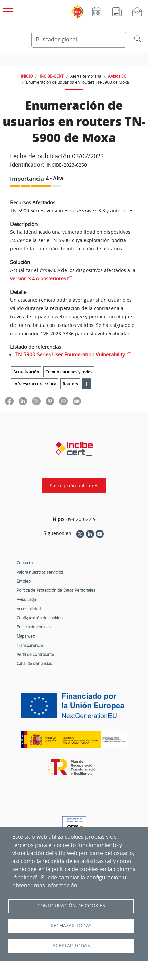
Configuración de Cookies (71, 906)
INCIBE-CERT (52, 76)
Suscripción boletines (74, 486)
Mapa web (26, 636)
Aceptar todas (71, 945)
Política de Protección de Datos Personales (56, 590)
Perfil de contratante (35, 654)
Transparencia (30, 645)
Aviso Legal (27, 599)
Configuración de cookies (40, 617)
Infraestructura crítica (34, 384)
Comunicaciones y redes (68, 372)
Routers (70, 384)
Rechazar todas (71, 926)
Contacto (25, 562)
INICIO (27, 76)
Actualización (26, 372)
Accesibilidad (29, 608)
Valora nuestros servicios (40, 572)
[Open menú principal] (7, 10)
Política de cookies (34, 626)
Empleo (24, 581)
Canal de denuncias (34, 663)
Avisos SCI (117, 76)
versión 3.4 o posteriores (38, 278)
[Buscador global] (78, 40)
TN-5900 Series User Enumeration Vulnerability (70, 354)
